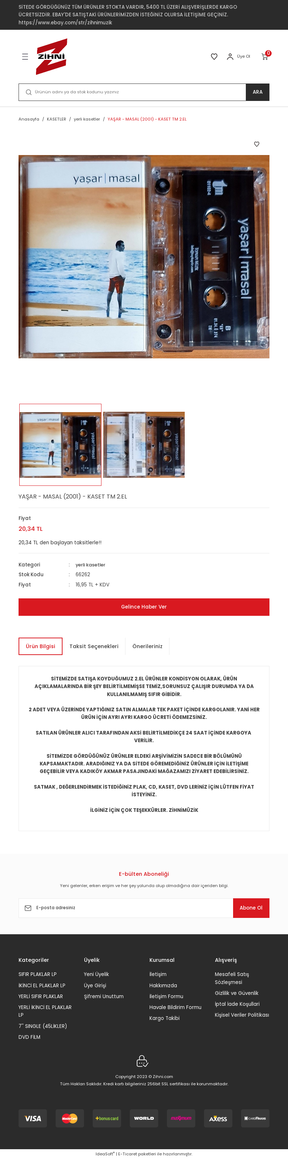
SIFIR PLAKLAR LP (38, 974)
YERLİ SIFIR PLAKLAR (41, 996)
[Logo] (51, 56)
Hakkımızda (163, 985)
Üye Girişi (95, 985)
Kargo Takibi (164, 1018)
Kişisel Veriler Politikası (242, 1015)
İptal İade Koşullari (237, 1004)
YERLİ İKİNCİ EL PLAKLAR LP (45, 1011)
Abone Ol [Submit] (247, 907)
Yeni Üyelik (96, 974)
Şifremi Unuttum (104, 996)
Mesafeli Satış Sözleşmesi (232, 978)
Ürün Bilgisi (40, 646)
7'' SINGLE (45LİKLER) (43, 1026)
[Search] (144, 92)
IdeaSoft (105, 1154)
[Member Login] (230, 56)
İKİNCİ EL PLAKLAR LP (42, 985)
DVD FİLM (29, 1037)
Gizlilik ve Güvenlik (237, 993)
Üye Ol (243, 56)
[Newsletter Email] (144, 908)
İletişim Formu (166, 996)
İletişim (158, 974)
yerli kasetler (91, 564)
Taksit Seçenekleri (94, 646)
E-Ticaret (127, 1154)
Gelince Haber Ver (144, 607)
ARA (257, 92)
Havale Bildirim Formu (175, 1007)
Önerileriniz (147, 646)
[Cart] (265, 56)
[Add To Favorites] (256, 144)
